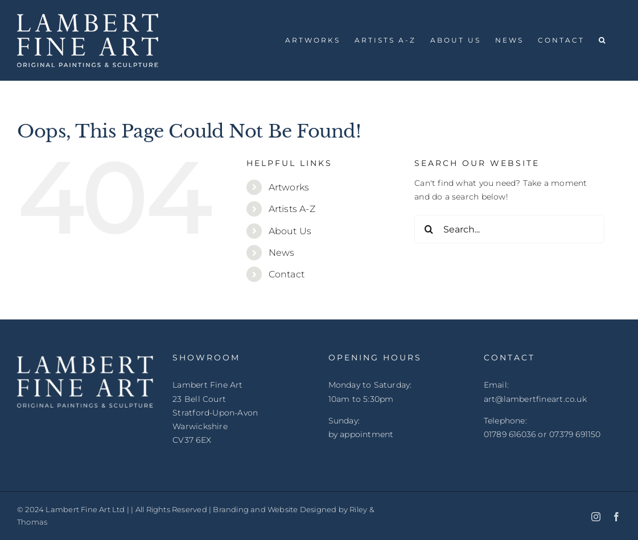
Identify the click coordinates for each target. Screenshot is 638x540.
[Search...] (509, 229)
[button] (603, 40)
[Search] (428, 229)
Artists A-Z (292, 208)
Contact (286, 274)
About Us (290, 231)
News (282, 252)
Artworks (289, 187)
